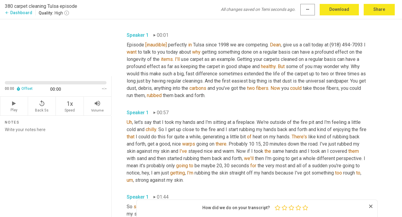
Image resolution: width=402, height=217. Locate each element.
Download (339, 9)
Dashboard (18, 12)
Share (379, 9)
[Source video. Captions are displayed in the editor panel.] (56, 47)
